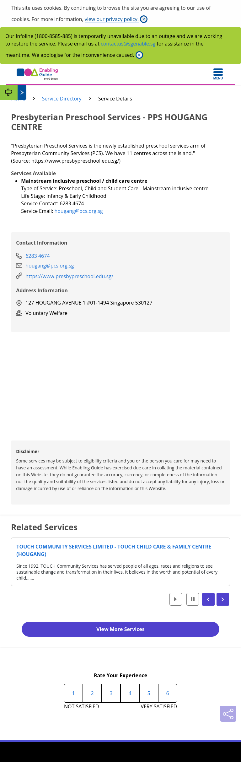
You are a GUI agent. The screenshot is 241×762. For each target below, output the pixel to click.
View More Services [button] (120, 629)
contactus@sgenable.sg (128, 43)
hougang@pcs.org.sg (78, 211)
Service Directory (62, 98)
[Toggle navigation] (218, 74)
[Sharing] (228, 714)
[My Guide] (9, 92)
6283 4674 (37, 255)
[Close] (143, 19)
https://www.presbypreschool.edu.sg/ (69, 276)
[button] (175, 599)
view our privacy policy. (112, 19)
